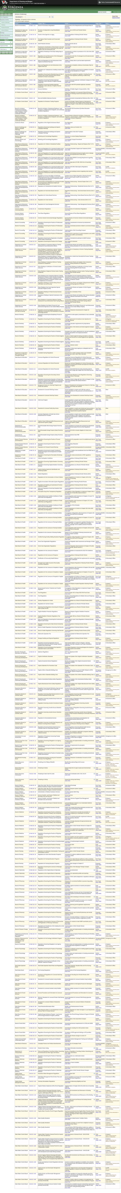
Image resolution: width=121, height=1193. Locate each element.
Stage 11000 (98, 898)
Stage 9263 (98, 250)
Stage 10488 (98, 631)
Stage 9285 (98, 1180)
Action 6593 (67, 738)
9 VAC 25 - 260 (32, 1118)
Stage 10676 (98, 890)
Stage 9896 (98, 489)
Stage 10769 (98, 187)
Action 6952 (67, 905)
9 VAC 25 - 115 (32, 1094)
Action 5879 (67, 387)
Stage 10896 (98, 239)
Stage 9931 (98, 927)
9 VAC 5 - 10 (32, 89)
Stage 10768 (98, 182)
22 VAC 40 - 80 (32, 992)
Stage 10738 (98, 431)
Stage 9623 (98, 459)
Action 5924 (67, 479)
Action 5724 (67, 280)
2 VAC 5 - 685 (32, 80)
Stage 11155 (98, 1156)
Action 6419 (67, 725)
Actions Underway (5, 22)
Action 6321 (67, 959)
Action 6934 (67, 931)
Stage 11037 (98, 300)
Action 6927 (67, 269)
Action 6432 (67, 1092)
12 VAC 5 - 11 (32, 458)
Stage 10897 (98, 234)
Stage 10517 (98, 1020)
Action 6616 (67, 236)
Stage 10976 (98, 149)
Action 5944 (67, 459)
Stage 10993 (98, 44)
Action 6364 (67, 1068)
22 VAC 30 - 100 (32, 43)
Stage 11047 (98, 1135)
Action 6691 (67, 355)
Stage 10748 (98, 834)
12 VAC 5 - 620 (32, 642)
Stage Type (99, 23)
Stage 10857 (98, 128)
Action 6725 (67, 586)
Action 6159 (67, 581)
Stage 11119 (98, 966)
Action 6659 (67, 96)
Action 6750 (67, 672)
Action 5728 (67, 350)
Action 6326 (67, 551)
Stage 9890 (98, 732)
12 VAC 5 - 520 (32, 623)
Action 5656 (67, 242)
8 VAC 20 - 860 (32, 421)
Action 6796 (67, 743)
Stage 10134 (98, 538)
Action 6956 (67, 155)
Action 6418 (67, 593)
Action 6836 (67, 223)
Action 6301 (67, 503)
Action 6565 (67, 799)
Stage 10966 (98, 427)
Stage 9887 (98, 577)
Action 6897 (67, 883)
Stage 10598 (98, 231)
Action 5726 (67, 258)
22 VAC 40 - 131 (32, 997)
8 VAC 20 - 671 (32, 379)
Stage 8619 (98, 35)
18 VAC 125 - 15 (32, 944)
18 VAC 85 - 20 (32, 812)
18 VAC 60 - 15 (32, 314)
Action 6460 (67, 894)
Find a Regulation (4, 17)
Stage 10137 (98, 551)
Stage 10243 (98, 306)
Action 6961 (67, 1102)
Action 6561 (67, 1088)
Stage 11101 (98, 1107)
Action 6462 (67, 639)
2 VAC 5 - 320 (32, 56)
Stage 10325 (98, 639)
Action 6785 (67, 328)
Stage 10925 (98, 793)
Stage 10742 (98, 662)
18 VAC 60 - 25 (32, 335)
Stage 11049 (98, 1147)
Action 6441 (67, 971)
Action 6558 (67, 601)
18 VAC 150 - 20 (32, 1055)
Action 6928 (67, 273)
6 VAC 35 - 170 (32, 722)
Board (17, 23)
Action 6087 (67, 227)
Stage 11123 (98, 1007)
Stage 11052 (98, 1128)
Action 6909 (67, 311)
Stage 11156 (98, 1087)
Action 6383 (67, 412)
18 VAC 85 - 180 (32, 841)
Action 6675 (67, 1007)
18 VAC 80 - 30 (32, 651)
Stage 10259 (98, 214)
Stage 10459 (98, 315)
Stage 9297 (98, 708)
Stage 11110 (98, 386)
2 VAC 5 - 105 (32, 51)
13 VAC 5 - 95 (32, 683)
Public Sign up (3, 49)
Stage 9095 (98, 1082)
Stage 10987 (98, 1024)
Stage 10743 (98, 657)
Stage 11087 (98, 1185)
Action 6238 (67, 231)
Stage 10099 (98, 501)
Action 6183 (67, 621)
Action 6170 (67, 525)
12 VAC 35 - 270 (32, 181)
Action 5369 (67, 998)
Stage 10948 (98, 954)
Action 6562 (67, 317)
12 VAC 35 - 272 (32, 186)
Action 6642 (67, 1079)
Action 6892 (67, 149)
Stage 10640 (98, 445)
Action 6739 (67, 834)
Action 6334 (67, 564)
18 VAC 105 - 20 (32, 870)
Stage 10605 (98, 713)
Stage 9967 (98, 644)
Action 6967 (67, 111)
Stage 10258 (98, 210)
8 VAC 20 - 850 (32, 414)
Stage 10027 (98, 653)
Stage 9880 (98, 1029)
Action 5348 (67, 377)
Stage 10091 (98, 559)
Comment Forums (4, 37)
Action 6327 (67, 890)
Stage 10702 (98, 219)
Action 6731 (67, 677)
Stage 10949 (98, 962)
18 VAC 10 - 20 (32, 108)
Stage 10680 (98, 864)
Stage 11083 (98, 901)
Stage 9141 (98, 1119)
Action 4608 (67, 705)
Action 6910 (67, 898)
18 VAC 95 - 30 (32, 753)
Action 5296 (67, 137)
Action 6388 (67, 456)
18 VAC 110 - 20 (32, 876)
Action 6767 (67, 201)
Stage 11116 (98, 57)
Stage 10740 (98, 666)
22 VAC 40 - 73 (32, 979)
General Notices (4, 30)
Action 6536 (67, 1157)
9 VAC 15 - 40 (32, 425)
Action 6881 (67, 868)
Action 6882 (67, 343)
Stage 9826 (98, 478)
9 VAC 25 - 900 (32, 1179)
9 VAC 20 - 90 (32, 1076)
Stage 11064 (98, 763)
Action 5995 (67, 608)
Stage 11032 (98, 48)
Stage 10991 (98, 568)
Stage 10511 (98, 1033)
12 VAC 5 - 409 (32, 562)
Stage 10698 (98, 723)
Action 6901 (67, 1024)
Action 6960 (67, 1109)
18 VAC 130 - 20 (32, 965)
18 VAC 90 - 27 (32, 858)
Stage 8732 (98, 998)
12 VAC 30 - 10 (32, 785)
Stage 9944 (98, 852)
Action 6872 (67, 946)
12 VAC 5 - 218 (32, 488)
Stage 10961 (98, 343)
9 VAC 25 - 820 (32, 1155)
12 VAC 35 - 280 (32, 204)
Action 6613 (67, 163)
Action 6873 (67, 955)
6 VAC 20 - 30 (32, 249)
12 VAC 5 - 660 (32, 647)
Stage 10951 (98, 529)
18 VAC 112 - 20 (32, 929)
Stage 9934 (98, 276)
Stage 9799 (98, 227)
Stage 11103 (98, 257)
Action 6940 (67, 774)
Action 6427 (67, 1097)
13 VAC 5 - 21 (32, 656)
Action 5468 (67, 729)
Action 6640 (67, 428)
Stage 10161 (98, 263)
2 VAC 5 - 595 (32, 74)
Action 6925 (67, 48)
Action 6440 (67, 936)
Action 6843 (67, 842)
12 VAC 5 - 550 (32, 627)
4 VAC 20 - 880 (32, 773)
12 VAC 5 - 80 (32, 469)
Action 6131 (67, 1071)
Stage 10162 (98, 288)
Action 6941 (67, 763)
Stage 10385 (98, 975)
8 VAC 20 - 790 (32, 400)
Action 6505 (67, 914)
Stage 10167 (98, 533)
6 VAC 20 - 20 (32, 244)
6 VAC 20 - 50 (32, 256)
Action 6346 (67, 264)
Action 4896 (67, 31)
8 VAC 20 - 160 (32, 374)
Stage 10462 (98, 799)
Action (67, 23)
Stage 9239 (98, 40)
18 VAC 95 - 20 (32, 745)
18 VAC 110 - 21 (32, 921)
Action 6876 (67, 530)
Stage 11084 (98, 905)
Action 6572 (67, 1140)
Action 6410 (67, 989)
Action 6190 (67, 789)
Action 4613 (67, 625)
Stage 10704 (98, 817)
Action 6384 (67, 419)
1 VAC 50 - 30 (32, 736)
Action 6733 (67, 681)
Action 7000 (67, 82)
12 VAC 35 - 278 (32, 199)
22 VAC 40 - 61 (32, 974)
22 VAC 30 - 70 (32, 39)
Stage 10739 (98, 675)
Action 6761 (67, 196)
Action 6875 (67, 951)
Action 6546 (67, 1049)
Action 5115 (67, 486)
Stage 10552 (98, 1074)
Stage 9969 (98, 547)
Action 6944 (67, 770)
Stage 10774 (98, 191)
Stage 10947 (98, 945)
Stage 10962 (98, 855)
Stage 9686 (98, 608)
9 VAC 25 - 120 (32, 1099)
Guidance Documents (5, 35)
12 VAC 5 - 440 (32, 603)
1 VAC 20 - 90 (32, 1043)
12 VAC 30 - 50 (32, 795)
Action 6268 (67, 396)
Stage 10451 (98, 70)
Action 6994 (67, 372)
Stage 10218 (98, 808)
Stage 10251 (98, 985)
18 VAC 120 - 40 (32, 933)
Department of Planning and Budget (21, 1)
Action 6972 (67, 968)
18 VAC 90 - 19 (32, 844)
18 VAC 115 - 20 (32, 222)
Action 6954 (67, 1187)
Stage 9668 (98, 573)
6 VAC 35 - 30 (32, 694)
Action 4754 (67, 1125)
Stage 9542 (98, 1015)
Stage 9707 (98, 123)
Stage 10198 (98, 415)
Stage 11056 (98, 132)
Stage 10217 (98, 625)
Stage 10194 (98, 390)
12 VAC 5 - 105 (32, 473)
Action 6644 (67, 285)
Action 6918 (67, 780)
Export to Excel (116, 17)
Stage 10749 (98, 440)
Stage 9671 (98, 324)
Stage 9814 (98, 492)
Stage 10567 (98, 85)
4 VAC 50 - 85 (32, 1039)
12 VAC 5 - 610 (32, 638)
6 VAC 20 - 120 (32, 282)
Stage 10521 (98, 1068)
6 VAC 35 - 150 (32, 718)
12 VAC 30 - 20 (32, 791)
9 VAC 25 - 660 (32, 1134)
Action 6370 (67, 1036)
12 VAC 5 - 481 (32, 611)
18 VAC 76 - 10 (32, 450)
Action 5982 (67, 498)
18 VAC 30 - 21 (32, 127)
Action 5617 (67, 734)
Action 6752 (67, 168)
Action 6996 (67, 1116)
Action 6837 (67, 239)
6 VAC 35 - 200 (32, 731)
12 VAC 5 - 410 (32, 567)
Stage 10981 (98, 882)
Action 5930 (67, 67)
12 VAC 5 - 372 (32, 532)
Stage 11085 (98, 909)
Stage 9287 (98, 1163)
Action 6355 (67, 210)
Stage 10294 (98, 935)
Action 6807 (67, 172)
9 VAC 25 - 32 (32, 1085)
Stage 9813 (98, 617)
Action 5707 (67, 506)
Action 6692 (67, 805)
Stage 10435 (98, 1049)
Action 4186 (67, 886)
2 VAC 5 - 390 (32, 65)
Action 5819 (67, 494)
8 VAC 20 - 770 (32, 385)
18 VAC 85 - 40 (32, 825)
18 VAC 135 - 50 (32, 970)
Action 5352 (67, 544)
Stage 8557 (98, 1011)
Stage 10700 (98, 826)
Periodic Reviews (5, 27)
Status (108, 23)
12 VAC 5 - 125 (32, 485)
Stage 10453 (98, 601)
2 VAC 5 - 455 (32, 69)
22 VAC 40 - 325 (32, 1006)
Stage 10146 (98, 564)
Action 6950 (67, 598)
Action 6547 (67, 160)
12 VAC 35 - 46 (32, 144)
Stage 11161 (98, 81)
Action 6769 (67, 145)
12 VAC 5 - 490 (32, 616)
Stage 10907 (98, 918)
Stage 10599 (98, 93)
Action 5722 (67, 250)
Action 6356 (67, 214)
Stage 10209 (98, 99)
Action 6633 (67, 1074)
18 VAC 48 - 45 (32, 213)
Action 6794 (67, 751)
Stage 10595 (98, 959)
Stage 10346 (98, 786)
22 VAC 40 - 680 (32, 1014)
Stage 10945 (98, 719)
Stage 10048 (98, 628)
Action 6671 (67, 462)
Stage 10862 (98, 172)
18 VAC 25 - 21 (32, 122)
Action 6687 (67, 140)
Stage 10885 (98, 1063)
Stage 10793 (98, 989)
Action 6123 (67, 826)
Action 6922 (67, 1041)
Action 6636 (67, 823)
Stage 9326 (98, 293)
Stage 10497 (98, 758)
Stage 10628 (98, 462)
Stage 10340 (98, 1057)
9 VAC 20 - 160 (32, 1081)
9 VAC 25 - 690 (32, 1150)
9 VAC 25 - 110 (32, 1090)
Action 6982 (67, 333)
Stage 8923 (98, 436)
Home (1, 12)
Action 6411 (67, 85)
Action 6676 (67, 994)
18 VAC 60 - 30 (32, 345)
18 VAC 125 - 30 (32, 961)
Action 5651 (67, 293)
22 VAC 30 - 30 (32, 30)
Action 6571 (67, 1135)
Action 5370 (67, 1004)
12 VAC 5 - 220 (32, 496)
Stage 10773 (98, 860)
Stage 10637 (98, 689)
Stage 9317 (98, 695)
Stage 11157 (98, 1112)
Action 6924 (67, 871)
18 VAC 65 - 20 (32, 439)
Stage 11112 (98, 939)
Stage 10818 (98, 746)
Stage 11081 (98, 475)
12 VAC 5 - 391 (32, 550)
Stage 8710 (98, 542)
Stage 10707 (98, 556)
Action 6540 (67, 864)
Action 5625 (67, 560)
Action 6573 (67, 1147)
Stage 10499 (98, 482)
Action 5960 (67, 605)
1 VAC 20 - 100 (32, 1048)
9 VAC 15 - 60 (32, 430)
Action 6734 (67, 663)
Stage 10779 (98, 877)
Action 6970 (67, 58)
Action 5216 (67, 436)
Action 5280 (67, 35)
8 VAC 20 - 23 (32, 357)
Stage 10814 (98, 328)
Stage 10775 (98, 196)
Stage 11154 (98, 1169)
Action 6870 (67, 720)
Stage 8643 (98, 137)
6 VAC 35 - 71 (32, 703)
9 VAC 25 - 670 (32, 1138)
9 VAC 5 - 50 (32, 98)
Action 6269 (67, 628)
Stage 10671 (98, 804)
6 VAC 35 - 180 (32, 727)
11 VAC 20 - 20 (32, 352)
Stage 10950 (98, 949)
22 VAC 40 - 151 (32, 1001)
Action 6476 (67, 786)
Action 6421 (67, 796)
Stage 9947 (98, 486)
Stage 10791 (98, 451)
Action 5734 (67, 220)
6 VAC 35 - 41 (32, 698)
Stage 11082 (98, 597)
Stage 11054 (98, 930)
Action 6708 (67, 819)
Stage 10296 (98, 971)
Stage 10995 (98, 31)
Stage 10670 (98, 354)
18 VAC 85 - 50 (32, 828)
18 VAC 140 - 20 (32, 1018)
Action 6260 (67, 653)
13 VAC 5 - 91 (32, 679)
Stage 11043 (98, 871)
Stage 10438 (98, 158)
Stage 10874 (98, 26)
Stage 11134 (98, 332)
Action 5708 (67, 40)
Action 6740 (67, 441)
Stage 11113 (98, 109)
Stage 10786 (98, 145)
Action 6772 (67, 452)
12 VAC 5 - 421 (32, 592)
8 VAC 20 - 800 (32, 408)
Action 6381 (67, 406)
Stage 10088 (98, 830)
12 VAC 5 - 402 (32, 558)
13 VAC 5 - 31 (32, 661)
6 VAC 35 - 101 (32, 707)
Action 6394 (67, 119)
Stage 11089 (98, 154)
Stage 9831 (98, 612)
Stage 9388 (98, 1003)
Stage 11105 (98, 52)
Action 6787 (67, 746)
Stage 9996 (98, 699)
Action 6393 (67, 99)
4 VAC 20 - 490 (32, 767)
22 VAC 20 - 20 (32, 310)
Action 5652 (67, 1119)
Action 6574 (67, 1151)
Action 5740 (67, 1181)
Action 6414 (67, 845)
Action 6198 (67, 849)
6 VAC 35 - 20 (32, 688)
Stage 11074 (98, 90)
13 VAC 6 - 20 (32, 757)
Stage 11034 (98, 349)
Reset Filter (115, 16)
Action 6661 (67, 61)
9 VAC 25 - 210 (32, 1111)
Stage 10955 (98, 893)
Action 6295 (67, 831)
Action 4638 (67, 701)
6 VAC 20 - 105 (32, 275)
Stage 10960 (98, 868)
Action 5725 (67, 307)
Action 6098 (67, 617)
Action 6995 (67, 1171)
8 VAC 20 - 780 (32, 389)
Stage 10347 (98, 1060)
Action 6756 (67, 187)
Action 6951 (67, 902)
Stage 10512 (98, 1036)
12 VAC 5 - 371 (32, 512)
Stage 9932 (98, 789)
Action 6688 (67, 339)
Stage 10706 (98, 242)
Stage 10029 (98, 874)
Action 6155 (67, 980)
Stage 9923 (98, 620)
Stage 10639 (98, 245)
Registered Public (4, 45)
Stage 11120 (98, 1052)
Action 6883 (67, 856)
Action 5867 (67, 636)
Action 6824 (67, 1063)
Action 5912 (67, 1016)
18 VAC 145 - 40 (32, 938)
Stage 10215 (98, 506)
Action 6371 (67, 1033)
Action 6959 (67, 366)
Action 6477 (67, 1060)
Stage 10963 (98, 849)
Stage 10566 (98, 1078)
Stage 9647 (98, 346)
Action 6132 (67, 985)
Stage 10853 (98, 75)
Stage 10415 (98, 448)
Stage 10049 (98, 635)
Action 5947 (67, 466)
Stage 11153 (98, 370)
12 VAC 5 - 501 (32, 619)
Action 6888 (67, 1044)
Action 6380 (67, 393)
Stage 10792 (98, 456)
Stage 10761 (98, 671)
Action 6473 (67, 1057)
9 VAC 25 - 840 (32, 1162)
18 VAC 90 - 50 (32, 866)
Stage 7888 (98, 886)
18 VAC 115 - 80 (32, 238)
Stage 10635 (98, 994)
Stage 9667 (98, 518)
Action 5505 (67, 346)
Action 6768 (67, 206)
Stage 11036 (98, 272)
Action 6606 (67, 1020)
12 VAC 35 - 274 (32, 190)
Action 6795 (67, 755)
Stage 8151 (98, 1123)
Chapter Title (42, 23)
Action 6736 (67, 686)
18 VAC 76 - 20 (32, 454)
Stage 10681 (98, 845)
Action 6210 (67, 645)
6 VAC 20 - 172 (32, 291)
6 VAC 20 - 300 (32, 305)
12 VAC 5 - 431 (32, 600)
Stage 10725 (98, 584)
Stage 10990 (98, 514)
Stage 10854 (98, 749)
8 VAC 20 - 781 (32, 395)
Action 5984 (67, 574)
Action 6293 (67, 132)
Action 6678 (67, 692)
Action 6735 (67, 658)
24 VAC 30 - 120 (32, 1051)
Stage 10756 (98, 177)
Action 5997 (67, 470)
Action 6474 (67, 423)
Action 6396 (67, 810)
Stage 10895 (98, 223)
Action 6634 (67, 814)
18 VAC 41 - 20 (32, 136)
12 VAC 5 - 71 (32, 461)
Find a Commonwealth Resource (109, 2)
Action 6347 (67, 289)
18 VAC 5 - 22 (32, 25)
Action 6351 (67, 534)
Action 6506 (67, 975)
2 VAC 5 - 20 (32, 46)
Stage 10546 (98, 813)
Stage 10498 (98, 737)
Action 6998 (67, 106)
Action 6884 (67, 1053)
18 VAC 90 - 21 (32, 851)
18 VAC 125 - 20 (32, 948)
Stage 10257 (98, 593)
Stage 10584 (98, 396)
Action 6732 (67, 668)
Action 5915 (67, 381)
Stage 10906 (98, 913)
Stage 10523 (98, 1071)
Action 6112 (67, 614)
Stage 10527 (98, 163)
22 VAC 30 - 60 (32, 34)
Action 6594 (67, 482)
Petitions (3, 24)
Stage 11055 (98, 922)
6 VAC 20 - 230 (32, 295)
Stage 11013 (98, 1040)
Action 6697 (67, 28)
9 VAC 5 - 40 (32, 92)
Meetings (2, 32)
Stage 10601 (98, 61)
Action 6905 (67, 649)
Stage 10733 (98, 380)
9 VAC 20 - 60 (32, 1073)
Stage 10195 (98, 401)
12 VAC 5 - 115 (32, 481)
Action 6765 (67, 879)
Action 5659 (67, 123)
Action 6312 (67, 72)
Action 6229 (67, 445)
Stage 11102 (98, 1100)
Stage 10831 (98, 1091)
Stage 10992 (98, 648)
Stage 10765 (98, 168)
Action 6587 (67, 631)
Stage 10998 (98, 311)
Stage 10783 (98, 205)
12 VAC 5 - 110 (32, 477)
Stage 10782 (98, 201)
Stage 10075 (98, 728)
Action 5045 (67, 1012)
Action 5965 (67, 1029)
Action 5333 (67, 1082)
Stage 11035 (98, 267)
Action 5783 (67, 548)
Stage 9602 (98, 466)
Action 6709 (67, 556)
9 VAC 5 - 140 (32, 101)
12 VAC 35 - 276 (32, 195)
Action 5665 (67, 247)
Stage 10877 (98, 66)
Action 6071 (67, 874)
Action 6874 (67, 963)
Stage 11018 (98, 822)
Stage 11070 (98, 769)
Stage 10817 (98, 838)
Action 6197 (67, 852)
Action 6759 (67, 861)
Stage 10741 (98, 680)
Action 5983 (67, 520)
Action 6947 (67, 90)
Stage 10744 (98, 684)
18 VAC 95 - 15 (32, 740)
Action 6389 (67, 321)
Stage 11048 (98, 1140)
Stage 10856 (98, 741)
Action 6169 (67, 489)
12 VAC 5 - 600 (32, 633)
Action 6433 (67, 715)
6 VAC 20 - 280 (32, 299)
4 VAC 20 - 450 (32, 762)
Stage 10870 (98, 140)
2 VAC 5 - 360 (32, 60)
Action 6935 (67, 924)
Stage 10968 (98, 1044)
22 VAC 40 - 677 (32, 1009)
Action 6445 (67, 758)
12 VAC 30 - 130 (32, 802)
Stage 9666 (98, 497)
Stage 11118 (98, 320)
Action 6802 (67, 128)
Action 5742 (67, 1165)
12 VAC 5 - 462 (32, 607)
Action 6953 (67, 910)
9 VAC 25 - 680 (32, 1145)
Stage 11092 (98, 364)
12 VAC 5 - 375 (32, 536)
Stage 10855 (98, 754)
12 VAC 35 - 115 (32, 175)
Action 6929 (67, 303)
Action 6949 (67, 475)
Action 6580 (67, 919)
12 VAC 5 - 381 (32, 541)
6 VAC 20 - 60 (32, 262)
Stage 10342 (98, 422)
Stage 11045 (98, 116)
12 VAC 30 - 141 (32, 807)
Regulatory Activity (4, 19)
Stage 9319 (98, 704)
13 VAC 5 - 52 (32, 665)
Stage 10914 (98, 842)
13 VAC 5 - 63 (32, 670)
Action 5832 (67, 297)
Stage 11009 (98, 780)
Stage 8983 (98, 589)
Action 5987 (67, 324)
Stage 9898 (98, 523)
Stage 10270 (98, 796)
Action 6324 (67, 539)
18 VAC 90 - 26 (32, 854)
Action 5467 (67, 696)
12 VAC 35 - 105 (32, 148)
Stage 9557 (98, 296)
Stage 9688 (98, 470)
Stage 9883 (98, 980)
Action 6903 (67, 515)
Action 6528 (67, 448)
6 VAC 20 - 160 (32, 287)
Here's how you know (39, 3)
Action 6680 (67, 1132)
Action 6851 (67, 793)
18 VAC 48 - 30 (32, 208)
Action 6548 (67, 1177)
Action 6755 (67, 182)
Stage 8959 (98, 376)
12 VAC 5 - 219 (32, 491)
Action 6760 (67, 193)
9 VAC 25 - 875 (32, 1167)
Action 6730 (67, 431)
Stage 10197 (98, 409)
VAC (31, 23)
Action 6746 (67, 178)
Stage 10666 (98, 337)
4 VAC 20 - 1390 (32, 779)
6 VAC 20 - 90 (32, 271)
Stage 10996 (98, 509)
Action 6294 (67, 839)
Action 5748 (67, 361)
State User (2, 42)
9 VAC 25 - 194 (32, 1106)
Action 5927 (67, 927)
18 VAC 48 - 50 (32, 217)
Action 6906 (67, 44)
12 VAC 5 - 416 (32, 588)
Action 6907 (67, 510)
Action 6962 (67, 54)
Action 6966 (67, 940)
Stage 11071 (98, 774)
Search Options (117, 11)
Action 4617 (67, 710)
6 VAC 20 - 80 (32, 266)
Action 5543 (67, 590)
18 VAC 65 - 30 (32, 447)
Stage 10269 (98, 605)
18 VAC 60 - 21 (32, 319)
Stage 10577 (98, 284)
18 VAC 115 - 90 (32, 241)
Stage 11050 (98, 1151)
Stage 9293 (98, 358)
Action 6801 (67, 78)
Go (52, 17)
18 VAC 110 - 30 (32, 926)
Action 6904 (67, 569)
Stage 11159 (98, 102)
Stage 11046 (98, 1174)
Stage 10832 (98, 1096)
